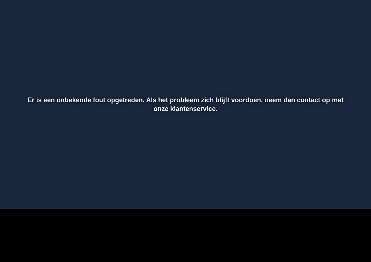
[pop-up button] (340, 193)
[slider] (184, 177)
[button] (15, 193)
